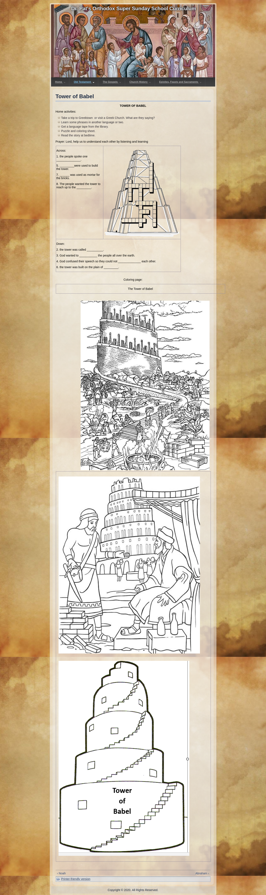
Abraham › (202, 873)
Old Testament (84, 81)
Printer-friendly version (75, 879)
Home (60, 81)
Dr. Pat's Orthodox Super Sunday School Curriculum (133, 8)
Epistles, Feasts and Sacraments (180, 81)
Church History (140, 81)
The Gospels (112, 81)
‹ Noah (61, 873)
